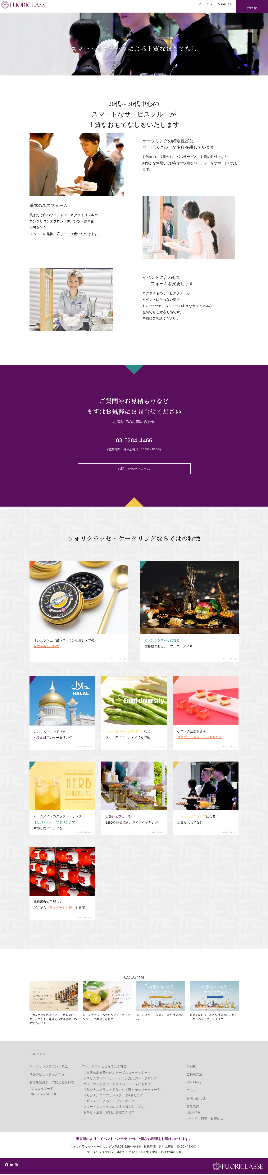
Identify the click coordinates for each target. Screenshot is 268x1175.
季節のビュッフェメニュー (48, 1075)
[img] (6, 1165)
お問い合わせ (196, 1099)
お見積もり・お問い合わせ (243, 14)
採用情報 (194, 1113)
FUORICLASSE (238, 1167)
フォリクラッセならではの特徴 (104, 1067)
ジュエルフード (42, 1089)
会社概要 (192, 1107)
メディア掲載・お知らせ (205, 1119)
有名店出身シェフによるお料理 (51, 1083)
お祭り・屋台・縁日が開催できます (109, 1113)
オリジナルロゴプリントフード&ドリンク (113, 1096)
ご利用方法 (194, 1075)
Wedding (193, 1083)
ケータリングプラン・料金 (48, 1067)
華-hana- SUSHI (43, 1095)
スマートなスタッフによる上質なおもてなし (115, 1107)
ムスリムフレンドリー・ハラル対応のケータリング (120, 1079)
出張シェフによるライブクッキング (109, 1102)
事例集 (191, 1067)
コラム (191, 1091)
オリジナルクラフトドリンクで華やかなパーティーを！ (123, 1090)
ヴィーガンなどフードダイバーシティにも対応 (117, 1085)
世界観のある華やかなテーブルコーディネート (117, 1073)
